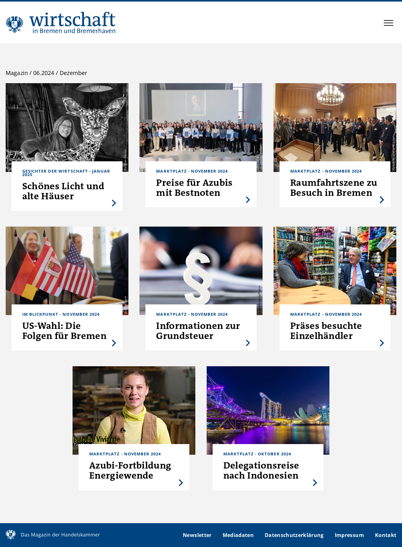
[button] (388, 23)
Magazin (17, 73)
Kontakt (385, 535)
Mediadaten (238, 535)
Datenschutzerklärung (294, 535)
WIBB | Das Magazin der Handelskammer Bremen (61, 22)
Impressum (349, 535)
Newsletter (197, 535)
